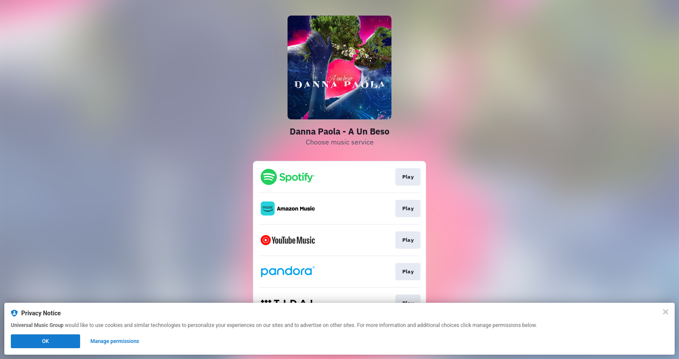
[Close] (666, 312)
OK (45, 341)
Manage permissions (115, 341)
